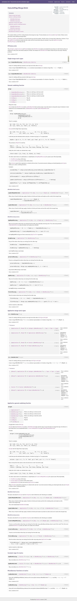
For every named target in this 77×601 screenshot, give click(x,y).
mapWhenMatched (12, 563)
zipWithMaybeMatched (43, 108)
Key (34, 192)
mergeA (56, 35)
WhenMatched (44, 50)
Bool (38, 291)
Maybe (17, 142)
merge (50, 35)
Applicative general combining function (17, 24)
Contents (68, 1)
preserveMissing (15, 160)
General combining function (15, 17)
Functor (31, 342)
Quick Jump (57, 1)
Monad (25, 49)
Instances (50, 1)
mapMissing (13, 40)
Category (12, 49)
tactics (15, 19)
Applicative (18, 49)
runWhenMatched (12, 573)
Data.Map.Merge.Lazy (12, 41)
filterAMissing (12, 535)
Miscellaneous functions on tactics (16, 31)
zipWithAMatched (12, 508)
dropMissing (14, 159)
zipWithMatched (12, 205)
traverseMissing (12, 528)
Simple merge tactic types (14, 15)
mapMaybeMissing (30, 108)
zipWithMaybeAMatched (49, 428)
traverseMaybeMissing (34, 428)
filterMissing (12, 291)
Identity (33, 62)
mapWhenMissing (12, 556)
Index (73, 1)
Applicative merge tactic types (15, 22)
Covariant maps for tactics (14, 29)
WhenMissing (36, 49)
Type (46, 328)
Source (62, 1)
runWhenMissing (12, 584)
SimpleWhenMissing (16, 62)
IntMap (13, 98)
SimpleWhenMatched (16, 73)
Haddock (38, 599)
